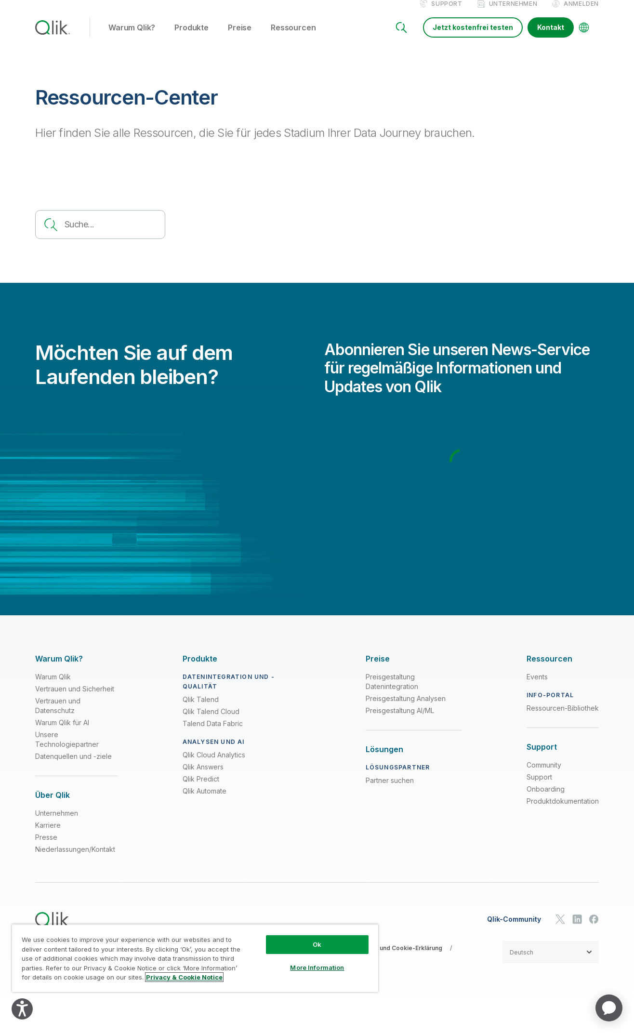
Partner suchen (390, 790)
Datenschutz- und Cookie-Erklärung (391, 958)
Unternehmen (513, 13)
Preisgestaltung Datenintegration (392, 692)
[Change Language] (584, 37)
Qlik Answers (203, 777)
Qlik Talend (201, 709)
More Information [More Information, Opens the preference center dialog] (317, 967)
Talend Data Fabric (213, 733)
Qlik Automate (204, 801)
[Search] (401, 37)
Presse (46, 847)
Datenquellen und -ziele (73, 766)
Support (446, 13)
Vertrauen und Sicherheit (74, 699)
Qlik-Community (514, 929)
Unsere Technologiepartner (67, 749)
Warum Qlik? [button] (131, 38)
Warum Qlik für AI (62, 732)
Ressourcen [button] (293, 38)
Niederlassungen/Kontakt (75, 859)
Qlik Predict (201, 789)
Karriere (48, 835)
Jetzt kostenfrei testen (473, 37)
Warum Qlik (53, 687)
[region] (195, 958)
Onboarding (546, 799)
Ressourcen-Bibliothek (563, 718)
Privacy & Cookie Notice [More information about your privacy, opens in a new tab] (184, 977)
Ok (317, 944)
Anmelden (581, 13)
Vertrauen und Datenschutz (57, 716)
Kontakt (550, 37)
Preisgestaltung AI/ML (400, 720)
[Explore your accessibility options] (22, 1009)
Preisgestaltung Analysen (406, 708)
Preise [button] (239, 38)
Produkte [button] (191, 38)
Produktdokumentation (563, 811)
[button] (550, 962)
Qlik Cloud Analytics (214, 765)
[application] (609, 1008)
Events (537, 687)
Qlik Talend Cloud (211, 721)
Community (544, 775)
